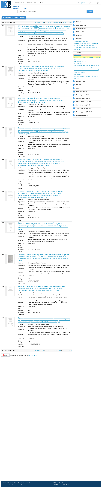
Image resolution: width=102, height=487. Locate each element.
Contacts (40, 3)
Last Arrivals (6, 485)
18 (60, 22)
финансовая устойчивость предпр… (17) (86, 65)
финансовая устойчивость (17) (83, 68)
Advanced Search (19, 3)
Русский (83, 3)
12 (48, 22)
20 (64, 22)
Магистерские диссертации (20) (84, 45)
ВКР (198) (77, 59)
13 (50, 22)
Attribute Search (31, 3)
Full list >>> (77, 49)
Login (97, 3)
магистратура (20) (79, 63)
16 (56, 22)
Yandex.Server (33, 355)
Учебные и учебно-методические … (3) (86, 47)
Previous (37, 22)
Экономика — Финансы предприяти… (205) (87, 57)
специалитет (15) (79, 72)
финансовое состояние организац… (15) (86, 70)
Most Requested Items (18, 485)
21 (65, 22)
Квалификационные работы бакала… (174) (87, 43)
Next (70, 22)
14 (52, 22)
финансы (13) (78, 74)
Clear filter (77, 55)
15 (54, 22)
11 (46, 22)
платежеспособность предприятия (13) (86, 76)
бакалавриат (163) (80, 61)
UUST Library (58, 485)
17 (58, 22)
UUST (55, 483)
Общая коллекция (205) (81, 41)
